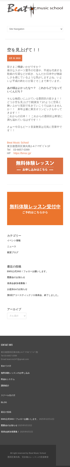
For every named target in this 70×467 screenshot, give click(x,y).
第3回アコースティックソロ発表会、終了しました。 (33, 295)
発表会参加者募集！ (17, 283)
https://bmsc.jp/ (22, 153)
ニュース (11, 246)
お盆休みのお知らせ (17, 289)
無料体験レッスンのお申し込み (15, 373)
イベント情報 (14, 240)
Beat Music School (18, 142)
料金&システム (8, 379)
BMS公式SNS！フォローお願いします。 (27, 271)
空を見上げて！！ (24, 49)
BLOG (4, 402)
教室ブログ (12, 252)
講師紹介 (5, 385)
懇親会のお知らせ (16, 277)
